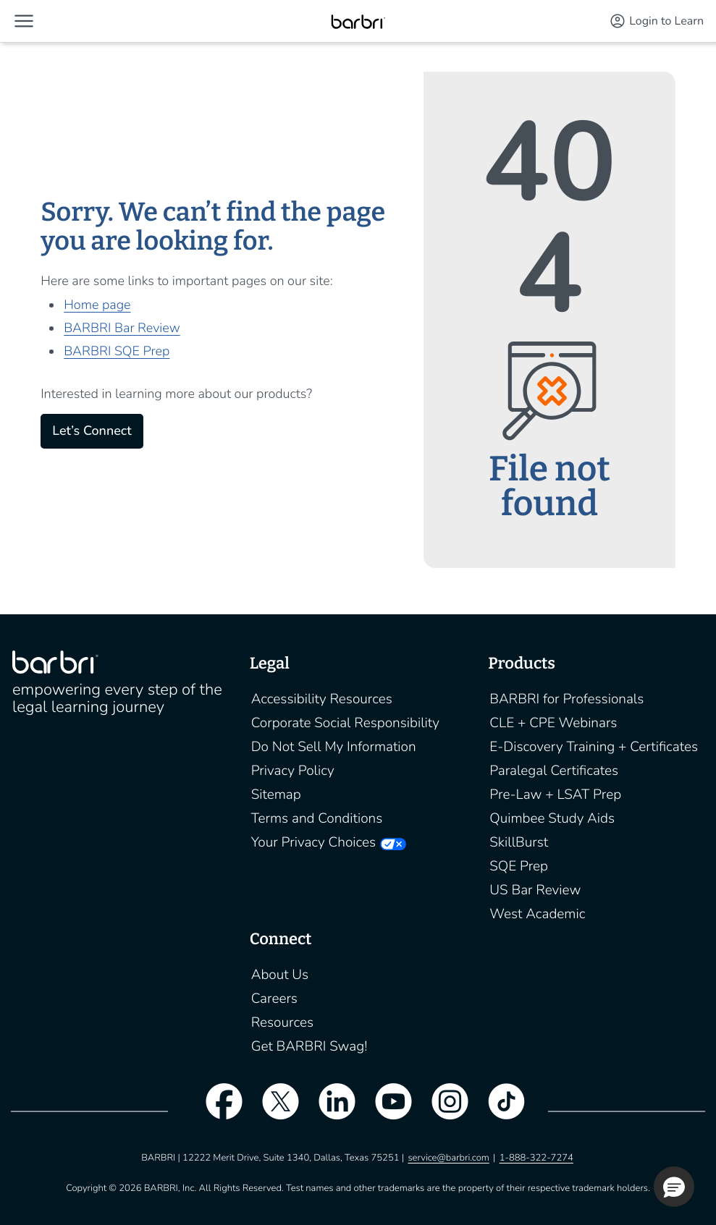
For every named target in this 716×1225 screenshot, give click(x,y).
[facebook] (216, 1111)
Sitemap (276, 794)
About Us (280, 974)
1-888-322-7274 (536, 1157)
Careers (274, 998)
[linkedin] (329, 1111)
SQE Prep (518, 866)
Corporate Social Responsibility (345, 722)
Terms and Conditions (317, 818)
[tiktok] (499, 1111)
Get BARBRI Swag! (309, 1046)
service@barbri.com (448, 1157)
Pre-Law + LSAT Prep (555, 794)
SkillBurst (518, 842)
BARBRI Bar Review (122, 328)
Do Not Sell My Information (333, 746)
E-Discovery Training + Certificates (593, 746)
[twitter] (273, 1111)
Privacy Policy (292, 770)
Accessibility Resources (321, 699)
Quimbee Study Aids (552, 818)
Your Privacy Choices (313, 842)
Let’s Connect (91, 431)
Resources (282, 1022)
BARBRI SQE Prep (116, 351)
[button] (24, 21)
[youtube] (386, 1111)
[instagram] (443, 1111)
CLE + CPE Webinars (553, 722)
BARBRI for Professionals (566, 699)
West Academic (537, 913)
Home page (97, 305)
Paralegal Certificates (553, 770)
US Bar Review (535, 890)
